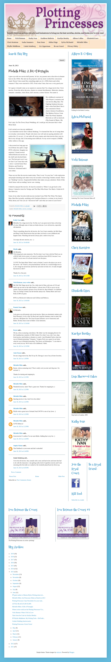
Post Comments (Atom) (24, 480)
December (16, 574)
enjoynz (58, 652)
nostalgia (29, 209)
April (14, 631)
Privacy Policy (73, 46)
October (15, 580)
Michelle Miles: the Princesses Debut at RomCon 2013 (28, 598)
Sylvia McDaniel (67, 42)
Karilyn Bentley (63, 38)
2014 (12, 569)
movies (24, 209)
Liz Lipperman (44, 46)
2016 (12, 562)
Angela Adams (18, 445)
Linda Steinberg (30, 46)
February (15, 637)
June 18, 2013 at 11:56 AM (21, 323)
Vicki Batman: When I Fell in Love (22, 612)
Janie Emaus (17, 353)
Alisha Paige (53, 42)
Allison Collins (78, 38)
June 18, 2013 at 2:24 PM (20, 439)
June (14, 592)
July (14, 589)
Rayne (15, 330)
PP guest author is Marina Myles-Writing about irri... (28, 595)
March (15, 634)
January (15, 640)
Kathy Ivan (33, 38)
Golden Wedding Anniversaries (21, 621)
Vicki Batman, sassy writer (21, 282)
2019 (12, 554)
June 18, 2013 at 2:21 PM (20, 377)
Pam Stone (41, 42)
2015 (12, 566)
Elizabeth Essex (92, 38)
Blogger (71, 652)
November (16, 577)
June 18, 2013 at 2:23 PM (20, 414)
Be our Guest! (59, 46)
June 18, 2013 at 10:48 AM (21, 242)
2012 (12, 644)
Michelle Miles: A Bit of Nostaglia (22, 607)
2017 (12, 559)
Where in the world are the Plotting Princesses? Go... (28, 609)
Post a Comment (16, 472)
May (14, 628)
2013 (12, 572)
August (15, 586)
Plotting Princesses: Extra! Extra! (22, 624)
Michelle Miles (82, 42)
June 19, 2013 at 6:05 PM (20, 468)
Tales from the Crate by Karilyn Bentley (24, 615)
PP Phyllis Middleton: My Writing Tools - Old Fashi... (28, 618)
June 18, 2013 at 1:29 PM (20, 358)
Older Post (61, 476)
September (16, 583)
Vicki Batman (20, 38)
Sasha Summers (28, 42)
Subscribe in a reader (78, 500)
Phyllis (15, 249)
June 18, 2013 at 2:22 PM (20, 389)
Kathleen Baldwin (47, 38)
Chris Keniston (12, 42)
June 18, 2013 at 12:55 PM (21, 346)
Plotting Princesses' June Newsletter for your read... (27, 601)
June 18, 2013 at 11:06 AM (21, 300)
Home (9, 38)
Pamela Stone (17, 307)
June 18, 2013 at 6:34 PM (20, 451)
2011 (12, 647)
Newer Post (12, 476)
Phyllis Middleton (13, 46)
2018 (12, 557)
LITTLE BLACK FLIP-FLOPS (21, 604)
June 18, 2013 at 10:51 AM (21, 276)
